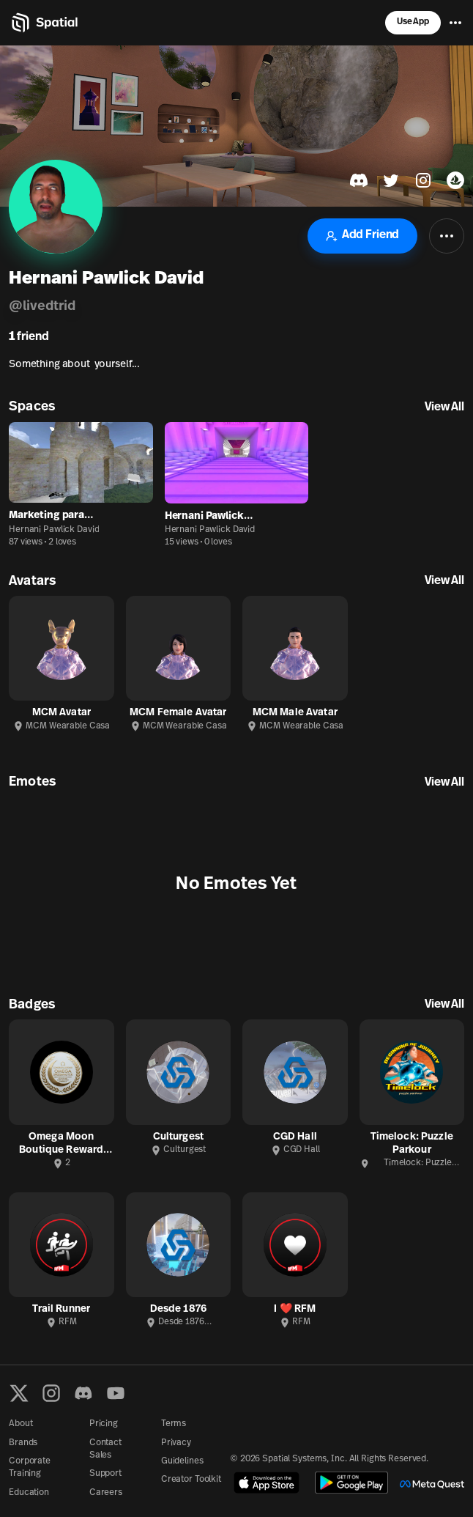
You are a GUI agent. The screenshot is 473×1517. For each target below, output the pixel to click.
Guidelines (182, 1461)
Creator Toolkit (191, 1479)
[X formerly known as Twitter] (19, 1393)
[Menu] (455, 23)
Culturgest (178, 1137)
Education (29, 1492)
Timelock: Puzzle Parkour (411, 1144)
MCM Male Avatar (295, 712)
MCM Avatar (61, 712)
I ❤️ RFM (295, 1309)
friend (29, 337)
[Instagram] (51, 1393)
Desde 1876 (178, 1309)
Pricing (103, 1424)
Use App (413, 22)
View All (444, 407)
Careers (105, 1492)
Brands (23, 1443)
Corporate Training (30, 1467)
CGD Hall (295, 1137)
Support (105, 1473)
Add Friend (362, 235)
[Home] (43, 22)
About (20, 1424)
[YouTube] (115, 1393)
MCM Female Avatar (178, 712)
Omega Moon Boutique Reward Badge (61, 1144)
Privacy (176, 1443)
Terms (173, 1424)
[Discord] (83, 1393)
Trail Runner (61, 1309)
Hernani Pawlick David (54, 529)
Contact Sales (105, 1449)
